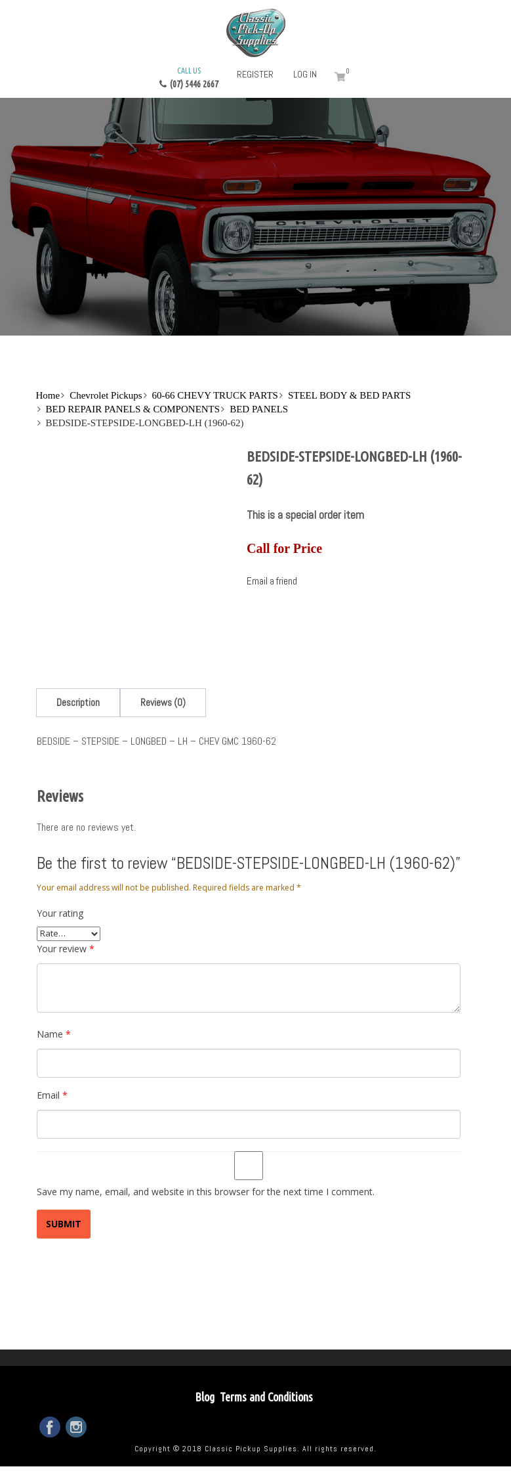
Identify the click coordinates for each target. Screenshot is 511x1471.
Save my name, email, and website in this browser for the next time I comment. (206, 1191)
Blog (205, 1396)
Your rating (60, 913)
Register (255, 74)
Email (52, 1095)
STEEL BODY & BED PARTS (349, 395)
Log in (305, 74)
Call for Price (284, 548)
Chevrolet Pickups (106, 395)
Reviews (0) (163, 702)
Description (78, 702)
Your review (65, 948)
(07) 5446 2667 (188, 76)
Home (48, 395)
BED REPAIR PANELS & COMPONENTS (133, 409)
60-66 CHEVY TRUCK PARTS (215, 395)
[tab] (78, 702)
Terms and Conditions (266, 1396)
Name (54, 1034)
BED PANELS (259, 409)
